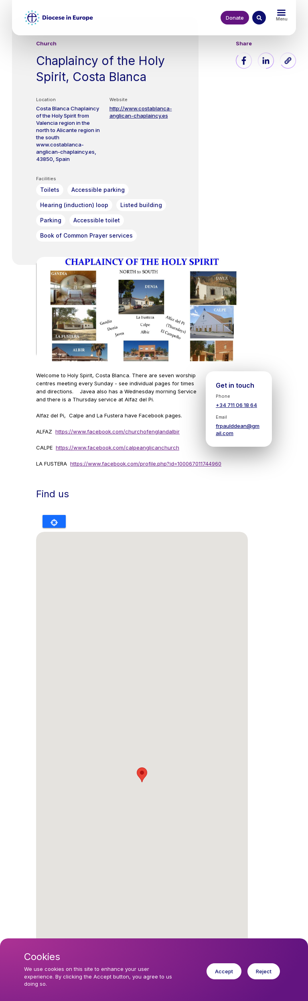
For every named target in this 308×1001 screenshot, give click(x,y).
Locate (54, 521)
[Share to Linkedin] (266, 61)
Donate (235, 17)
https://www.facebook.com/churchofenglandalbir (117, 431)
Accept (224, 971)
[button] (288, 61)
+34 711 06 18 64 (236, 405)
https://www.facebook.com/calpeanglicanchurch (117, 447)
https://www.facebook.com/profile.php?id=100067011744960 (145, 463)
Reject (264, 971)
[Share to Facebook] (244, 61)
